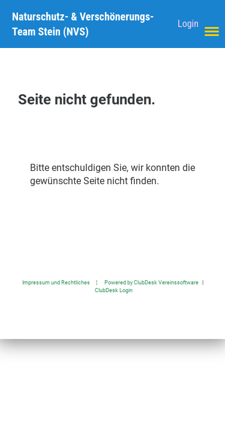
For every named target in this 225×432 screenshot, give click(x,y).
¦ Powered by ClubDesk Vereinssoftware (144, 282)
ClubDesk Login (114, 290)
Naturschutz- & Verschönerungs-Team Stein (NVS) (83, 24)
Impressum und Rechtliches (56, 282)
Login (188, 23)
